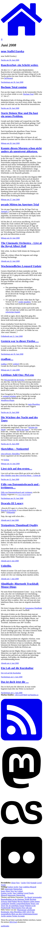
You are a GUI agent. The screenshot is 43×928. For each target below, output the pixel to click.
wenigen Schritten (9, 396)
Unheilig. (6, 565)
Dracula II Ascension (8, 510)
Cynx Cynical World (24, 494)
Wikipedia (10, 512)
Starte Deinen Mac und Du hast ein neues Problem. (19, 115)
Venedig (12, 904)
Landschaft (5, 904)
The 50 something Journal (15, 906)
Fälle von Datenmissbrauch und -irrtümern (16, 492)
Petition (4, 494)
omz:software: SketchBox (10, 454)
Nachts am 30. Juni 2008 (10, 60)
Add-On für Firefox (17, 380)
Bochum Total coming (14, 87)
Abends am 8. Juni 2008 (10, 520)
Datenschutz (17, 889)
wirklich (16, 364)
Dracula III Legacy (12, 503)
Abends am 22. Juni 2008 (10, 261)
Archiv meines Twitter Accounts (13, 916)
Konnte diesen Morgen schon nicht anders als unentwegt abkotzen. (21, 150)
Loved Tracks (29, 893)
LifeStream (31, 910)
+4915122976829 (20, 695)
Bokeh (14, 901)
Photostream (21, 910)
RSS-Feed (13, 922)
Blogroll (33, 887)
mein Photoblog (34, 404)
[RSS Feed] (21, 743)
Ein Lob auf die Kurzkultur (17, 668)
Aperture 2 (5, 211)
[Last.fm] (21, 833)
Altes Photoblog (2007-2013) (20, 912)
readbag (4, 364)
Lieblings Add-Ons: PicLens (17, 374)
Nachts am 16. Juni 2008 (10, 412)
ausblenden (5, 926)
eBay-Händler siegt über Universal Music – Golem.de (20, 475)
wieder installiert (24, 302)
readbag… (7, 359)
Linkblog (26, 887)
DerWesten (8, 78)
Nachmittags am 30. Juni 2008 (12, 82)
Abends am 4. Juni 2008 (10, 663)
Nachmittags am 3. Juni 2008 (11, 677)
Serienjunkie (37, 897)
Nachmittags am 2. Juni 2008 (11, 693)
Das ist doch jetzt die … (15, 681)
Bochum (33, 899)
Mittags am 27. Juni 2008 (10, 200)
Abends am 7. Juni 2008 (10, 579)
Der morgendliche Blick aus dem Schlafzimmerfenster (19, 913)
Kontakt (33, 883)
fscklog (6, 460)
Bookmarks (5, 912)
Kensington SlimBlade (33, 608)
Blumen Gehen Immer (31, 901)
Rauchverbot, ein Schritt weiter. (19, 65)
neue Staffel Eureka (12, 51)
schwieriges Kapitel (13, 312)
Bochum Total (28, 94)
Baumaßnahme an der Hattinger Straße (15, 899)
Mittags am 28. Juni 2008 (10, 143)
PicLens (7, 380)
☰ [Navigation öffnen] (2, 39)
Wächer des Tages (22, 430)
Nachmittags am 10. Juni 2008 (12, 498)
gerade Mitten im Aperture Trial (20, 204)
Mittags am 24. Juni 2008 (10, 238)
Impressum (9, 889)
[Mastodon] (21, 791)
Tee (25, 897)
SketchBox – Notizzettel (15, 448)
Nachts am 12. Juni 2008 (10, 479)
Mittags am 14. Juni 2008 (10, 464)
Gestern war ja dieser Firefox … (20, 341)
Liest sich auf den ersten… (16, 468)
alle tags (29, 908)
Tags (20, 887)
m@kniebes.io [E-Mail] (33, 695)
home (3, 891)
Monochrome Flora (18, 908)
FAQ (28, 883)
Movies (20, 901)
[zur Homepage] (21, 37)
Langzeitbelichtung (23, 904)
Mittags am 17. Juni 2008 (10, 370)
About (13, 883)
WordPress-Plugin (7, 400)
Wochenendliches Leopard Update (21, 266)
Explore (10, 887)
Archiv (23, 883)
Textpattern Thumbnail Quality (19, 525)
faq (15, 891)
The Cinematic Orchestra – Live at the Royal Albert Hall (21, 244)
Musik (29, 897)
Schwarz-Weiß (6, 901)
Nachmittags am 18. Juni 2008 (12, 354)
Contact (20, 891)
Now (18, 883)
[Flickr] (21, 881)
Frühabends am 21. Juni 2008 (12, 336)
